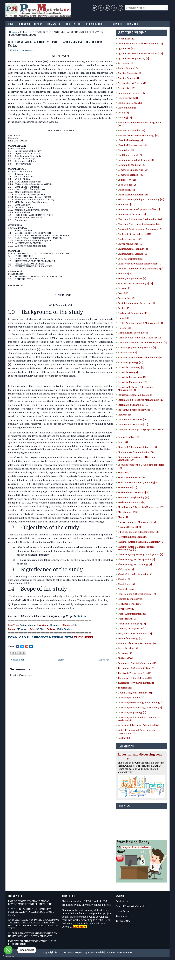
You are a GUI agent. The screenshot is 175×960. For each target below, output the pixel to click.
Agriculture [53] (127, 48)
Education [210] (126, 189)
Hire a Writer (53, 24)
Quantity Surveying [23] (131, 628)
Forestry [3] (124, 288)
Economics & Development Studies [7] (139, 209)
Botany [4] (123, 112)
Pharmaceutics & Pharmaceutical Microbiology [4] (136, 548)
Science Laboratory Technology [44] (137, 643)
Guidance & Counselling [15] (133, 313)
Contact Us (133, 24)
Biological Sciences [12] (130, 103)
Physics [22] (124, 579)
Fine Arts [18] (125, 273)
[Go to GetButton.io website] (8, 956)
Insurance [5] (125, 414)
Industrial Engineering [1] (132, 377)
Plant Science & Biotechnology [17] (137, 594)
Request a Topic (73, 24)
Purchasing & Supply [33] (132, 623)
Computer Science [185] (131, 175)
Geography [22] (126, 298)
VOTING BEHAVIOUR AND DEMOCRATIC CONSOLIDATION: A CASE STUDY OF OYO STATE (31, 912)
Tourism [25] (125, 687)
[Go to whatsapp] (8, 950)
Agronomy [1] (125, 63)
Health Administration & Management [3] (140, 323)
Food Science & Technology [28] (135, 283)
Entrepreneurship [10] (130, 244)
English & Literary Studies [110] (135, 234)
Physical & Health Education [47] (135, 574)
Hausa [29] (124, 318)
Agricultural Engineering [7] (133, 58)
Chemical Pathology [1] (130, 140)
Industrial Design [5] (129, 372)
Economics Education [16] (132, 214)
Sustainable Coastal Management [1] (137, 663)
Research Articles (95, 24)
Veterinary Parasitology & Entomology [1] (141, 702)
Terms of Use (123, 921)
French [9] (123, 293)
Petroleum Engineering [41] (133, 537)
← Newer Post (16, 659)
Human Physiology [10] (130, 362)
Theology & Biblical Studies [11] (135, 678)
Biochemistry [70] (128, 98)
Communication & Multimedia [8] (136, 160)
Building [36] (125, 117)
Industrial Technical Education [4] (136, 395)
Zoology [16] (124, 738)
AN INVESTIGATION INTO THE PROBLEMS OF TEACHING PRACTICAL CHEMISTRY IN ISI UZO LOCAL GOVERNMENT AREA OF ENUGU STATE (33, 924)
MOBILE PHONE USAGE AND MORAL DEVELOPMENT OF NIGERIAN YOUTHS (30, 902)
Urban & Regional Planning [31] (135, 692)
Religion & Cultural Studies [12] (135, 633)
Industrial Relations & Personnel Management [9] (135, 388)
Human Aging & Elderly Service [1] (137, 347)
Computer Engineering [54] (133, 170)
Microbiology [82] (128, 512)
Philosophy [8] (126, 569)
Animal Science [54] (128, 68)
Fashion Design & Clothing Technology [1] (140, 268)
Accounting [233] (127, 38)
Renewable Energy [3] (130, 638)
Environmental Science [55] (133, 254)
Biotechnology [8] (127, 107)
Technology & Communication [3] (136, 668)
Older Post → (106, 659)
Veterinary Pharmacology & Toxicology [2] (141, 707)
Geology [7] (124, 308)
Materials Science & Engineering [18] (138, 482)
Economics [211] (126, 204)
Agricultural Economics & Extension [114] (140, 53)
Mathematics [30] (127, 487)
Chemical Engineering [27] (132, 145)
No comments (28, 50)
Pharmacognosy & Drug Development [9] (140, 554)
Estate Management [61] (131, 258)
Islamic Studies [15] (128, 437)
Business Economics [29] (131, 130)
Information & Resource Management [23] (141, 400)
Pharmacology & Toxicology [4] (135, 564)
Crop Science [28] (127, 184)
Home (10, 24)
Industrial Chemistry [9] (131, 367)
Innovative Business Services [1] (135, 409)
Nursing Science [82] (129, 527)
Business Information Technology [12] (138, 135)
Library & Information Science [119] (137, 447)
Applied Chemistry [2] (130, 73)
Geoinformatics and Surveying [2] (136, 303)
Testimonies (116, 24)
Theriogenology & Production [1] (136, 683)
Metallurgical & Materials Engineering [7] (141, 507)
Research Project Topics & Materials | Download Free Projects (98, 952)
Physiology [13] (126, 584)
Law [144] (123, 442)
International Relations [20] (133, 424)
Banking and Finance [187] (132, 93)
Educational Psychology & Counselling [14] (141, 199)
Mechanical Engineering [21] (133, 497)
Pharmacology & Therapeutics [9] (136, 559)
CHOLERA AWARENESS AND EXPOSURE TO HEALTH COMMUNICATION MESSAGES (32, 934)
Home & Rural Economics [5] (133, 332)
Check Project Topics (31, 23)
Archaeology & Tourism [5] (132, 83)
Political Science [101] (130, 604)
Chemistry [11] (126, 150)
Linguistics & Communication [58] (136, 452)
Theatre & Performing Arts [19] (135, 673)
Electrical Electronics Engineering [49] (139, 224)
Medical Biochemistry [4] (131, 502)
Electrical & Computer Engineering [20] (140, 219)
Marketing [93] (126, 472)
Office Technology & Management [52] (138, 532)
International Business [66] (132, 419)
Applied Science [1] (128, 78)
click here (83, 616)
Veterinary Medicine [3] (131, 697)
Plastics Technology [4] (130, 599)
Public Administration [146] (132, 613)
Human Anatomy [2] (128, 352)
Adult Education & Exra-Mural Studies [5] (140, 43)
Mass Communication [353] (132, 477)
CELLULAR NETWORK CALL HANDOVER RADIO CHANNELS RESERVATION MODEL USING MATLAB (56, 43)
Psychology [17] (126, 609)
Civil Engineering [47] (130, 155)
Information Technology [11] (133, 405)
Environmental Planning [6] (133, 249)
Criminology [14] (127, 180)
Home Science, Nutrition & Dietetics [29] (140, 337)
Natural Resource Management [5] (137, 522)
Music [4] (123, 517)
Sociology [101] (126, 653)
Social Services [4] (128, 648)
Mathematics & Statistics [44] (133, 492)
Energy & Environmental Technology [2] (140, 229)
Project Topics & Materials (130, 906)
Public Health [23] (127, 618)
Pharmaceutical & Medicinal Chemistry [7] (141, 542)
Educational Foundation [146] (133, 194)
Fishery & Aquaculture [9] (132, 278)
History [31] (124, 328)
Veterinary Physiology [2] (132, 712)
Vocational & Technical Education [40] (138, 725)
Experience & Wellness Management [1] (139, 263)
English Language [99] (130, 239)
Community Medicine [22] (132, 165)
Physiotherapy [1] (127, 589)
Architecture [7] (127, 88)
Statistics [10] (125, 658)
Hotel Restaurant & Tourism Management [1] (142, 342)
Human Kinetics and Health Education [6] (140, 357)
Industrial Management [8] (132, 382)
